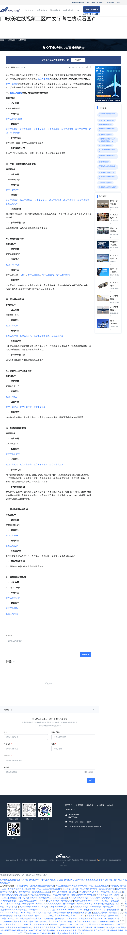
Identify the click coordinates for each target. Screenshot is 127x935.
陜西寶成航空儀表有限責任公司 (107, 167)
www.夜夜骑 (96, 906)
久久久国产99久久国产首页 (102, 897)
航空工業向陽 (12, 613)
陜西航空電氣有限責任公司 (106, 172)
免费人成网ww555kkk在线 (83, 894)
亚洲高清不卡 (28, 903)
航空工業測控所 (41, 464)
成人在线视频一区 (22, 891)
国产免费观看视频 (80, 906)
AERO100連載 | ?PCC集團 (114, 217)
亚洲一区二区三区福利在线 (80, 909)
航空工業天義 (57, 335)
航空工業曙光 (26, 335)
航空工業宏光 (12, 407)
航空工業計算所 (13, 454)
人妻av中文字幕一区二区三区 (72, 915)
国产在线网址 (100, 909)
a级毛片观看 (86, 912)
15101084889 (73, 817)
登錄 (118, 2)
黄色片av (112, 918)
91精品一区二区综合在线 (111, 891)
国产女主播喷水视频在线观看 (66, 912)
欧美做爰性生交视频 (41, 891)
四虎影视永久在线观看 (29, 906)
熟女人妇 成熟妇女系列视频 (39, 912)
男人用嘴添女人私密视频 (45, 927)
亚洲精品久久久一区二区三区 (87, 900)
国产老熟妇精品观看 (66, 927)
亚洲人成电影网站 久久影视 (16, 924)
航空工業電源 (12, 325)
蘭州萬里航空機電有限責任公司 (107, 157)
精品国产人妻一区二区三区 (62, 924)
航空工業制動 (12, 608)
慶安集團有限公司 (104, 162)
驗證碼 (7, 767)
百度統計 (63, 866)
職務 (53, 744)
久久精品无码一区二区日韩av (90, 927)
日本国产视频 (69, 903)
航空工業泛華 (67, 129)
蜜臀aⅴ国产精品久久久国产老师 (82, 921)
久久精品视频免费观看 (104, 903)
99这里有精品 (61, 885)
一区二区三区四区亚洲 (99, 885)
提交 (90, 780)
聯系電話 (8, 755)
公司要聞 (110, 2)
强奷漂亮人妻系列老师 (55, 918)
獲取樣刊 (78, 60)
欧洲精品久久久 (94, 924)
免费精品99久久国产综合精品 (14, 909)
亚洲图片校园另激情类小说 (42, 885)
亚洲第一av (72, 918)
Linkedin (110, 805)
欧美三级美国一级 (107, 888)
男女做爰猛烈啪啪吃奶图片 (39, 894)
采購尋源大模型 (78, 2)
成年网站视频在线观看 (27, 897)
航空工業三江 (81, 129)
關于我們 (68, 805)
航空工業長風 (34, 275)
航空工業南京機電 (14, 118)
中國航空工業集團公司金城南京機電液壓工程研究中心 (107, 140)
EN (78, 10)
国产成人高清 (67, 900)
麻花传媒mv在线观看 (39, 924)
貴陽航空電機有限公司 (105, 124)
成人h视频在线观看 (89, 888)
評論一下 (85, 654)
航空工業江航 (26, 407)
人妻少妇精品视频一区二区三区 (32, 900)
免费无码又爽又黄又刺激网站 (42, 930)
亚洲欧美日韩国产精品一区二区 (93, 918)
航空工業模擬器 (63, 275)
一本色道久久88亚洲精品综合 (19, 927)
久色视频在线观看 (106, 921)
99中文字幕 (13, 918)
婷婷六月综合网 (100, 912)
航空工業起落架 (13, 597)
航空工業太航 (48, 275)
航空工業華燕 (26, 200)
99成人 (44, 906)
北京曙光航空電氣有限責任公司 (107, 115)
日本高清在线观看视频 (96, 915)
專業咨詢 (41, 10)
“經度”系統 (90, 2)
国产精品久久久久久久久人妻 (49, 903)
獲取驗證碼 (88, 772)
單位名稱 (8, 744)
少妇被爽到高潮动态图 (24, 921)
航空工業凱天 (12, 464)
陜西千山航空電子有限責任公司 (107, 178)
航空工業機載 (43, 78)
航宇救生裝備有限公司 (105, 145)
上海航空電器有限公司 (105, 183)
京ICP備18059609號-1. (59, 860)
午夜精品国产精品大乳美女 (32, 918)
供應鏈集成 (55, 10)
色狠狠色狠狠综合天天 (67, 930)
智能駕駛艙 (68, 10)
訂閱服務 (28, 10)
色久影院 (73, 891)
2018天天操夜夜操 (8, 900)
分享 (88, 67)
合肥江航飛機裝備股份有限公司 (107, 150)
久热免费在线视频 (13, 903)
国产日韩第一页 (85, 930)
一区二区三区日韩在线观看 (49, 888)
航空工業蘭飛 (83, 200)
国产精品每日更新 (85, 903)
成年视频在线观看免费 (24, 915)
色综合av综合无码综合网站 (39, 933)
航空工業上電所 (13, 264)
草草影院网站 (22, 885)
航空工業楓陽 (53, 129)
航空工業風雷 (12, 545)
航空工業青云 (69, 200)
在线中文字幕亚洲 (59, 891)
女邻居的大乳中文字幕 (88, 891)
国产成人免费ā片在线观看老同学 (68, 933)
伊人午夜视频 (53, 900)
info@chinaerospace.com (80, 822)
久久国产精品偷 (60, 921)
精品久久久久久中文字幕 (46, 915)
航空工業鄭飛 (12, 535)
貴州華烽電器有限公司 (105, 135)
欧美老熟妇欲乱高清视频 (115, 927)
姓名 (6, 732)
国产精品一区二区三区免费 (115, 906)
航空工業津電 (12, 335)
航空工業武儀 (40, 407)
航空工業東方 (12, 203)
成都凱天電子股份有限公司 (106, 120)
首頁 (2, 40)
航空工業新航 (12, 129)
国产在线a (81, 924)
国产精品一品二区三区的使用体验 (109, 930)
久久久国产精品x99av (16, 912)
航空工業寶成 (55, 200)
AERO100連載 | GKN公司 (114, 299)
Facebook (70, 809)
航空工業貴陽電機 (41, 335)
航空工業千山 (26, 464)
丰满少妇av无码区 (61, 894)
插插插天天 (62, 909)
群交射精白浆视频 (71, 888)
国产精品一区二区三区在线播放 (53, 897)
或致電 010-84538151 (91, 14)
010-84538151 (73, 814)
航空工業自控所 (13, 190)
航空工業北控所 (56, 464)
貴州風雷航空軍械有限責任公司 (107, 130)
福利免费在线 (113, 909)
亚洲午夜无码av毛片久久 (59, 906)
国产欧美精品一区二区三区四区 (22, 888)
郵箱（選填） (56, 732)
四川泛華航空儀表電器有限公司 (108, 187)
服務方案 (89, 805)
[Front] (10, 10)
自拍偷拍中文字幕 (43, 921)
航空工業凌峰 (40, 129)
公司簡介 (100, 2)
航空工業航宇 (12, 396)
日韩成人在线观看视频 (78, 897)
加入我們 (100, 805)
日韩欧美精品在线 (104, 894)
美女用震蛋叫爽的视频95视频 (14, 930)
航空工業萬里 (26, 129)
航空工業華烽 (41, 200)
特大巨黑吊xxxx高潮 (78, 885)
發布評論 (9, 636)
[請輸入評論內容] (48, 644)
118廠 (22, 275)
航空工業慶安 (12, 200)
